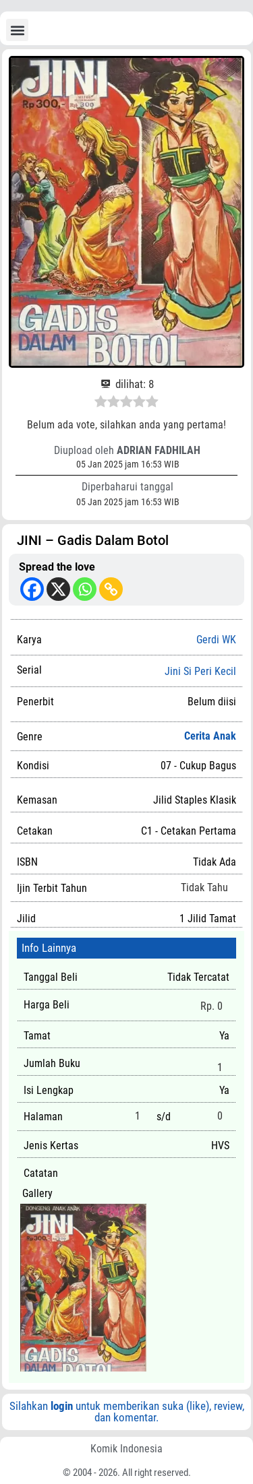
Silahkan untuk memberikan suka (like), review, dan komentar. (126, 1411)
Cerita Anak (210, 736)
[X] (58, 589)
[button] (17, 30)
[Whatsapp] (84, 589)
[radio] (100, 403)
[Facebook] (32, 589)
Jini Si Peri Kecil (200, 671)
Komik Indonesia (126, 1448)
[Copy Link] (111, 589)
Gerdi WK (216, 639)
